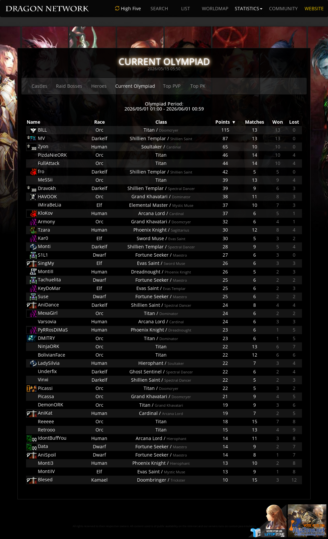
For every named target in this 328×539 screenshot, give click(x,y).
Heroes (99, 86)
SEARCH (159, 8)
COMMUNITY (283, 8)
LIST (185, 8)
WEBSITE (314, 8)
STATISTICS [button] (248, 8)
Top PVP (171, 86)
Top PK (197, 86)
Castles (39, 86)
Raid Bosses (69, 86)
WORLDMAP (215, 8)
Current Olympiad (135, 86)
